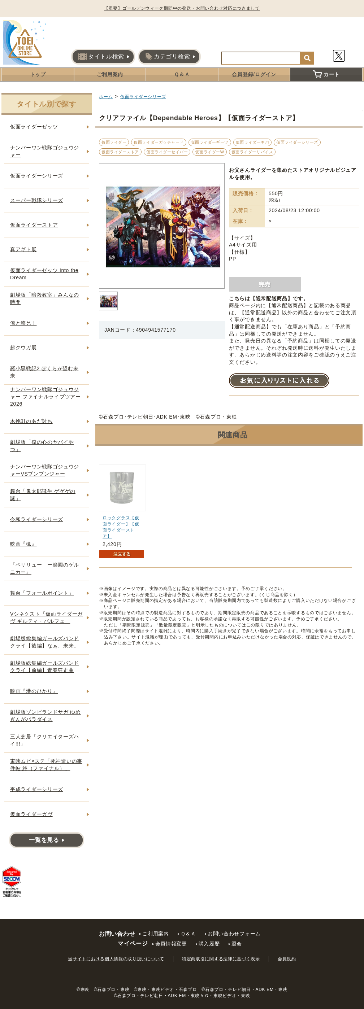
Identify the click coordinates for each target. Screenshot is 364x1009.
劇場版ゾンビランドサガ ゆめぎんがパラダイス (45, 715)
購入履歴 (209, 944)
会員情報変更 (171, 944)
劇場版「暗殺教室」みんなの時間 (44, 298)
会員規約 (287, 958)
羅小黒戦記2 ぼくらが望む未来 (44, 372)
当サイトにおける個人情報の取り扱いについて (116, 958)
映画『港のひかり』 (34, 691)
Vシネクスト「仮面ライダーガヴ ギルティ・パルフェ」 (46, 617)
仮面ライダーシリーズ (143, 96)
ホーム (106, 96)
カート (326, 74)
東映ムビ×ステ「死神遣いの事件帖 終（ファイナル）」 (46, 764)
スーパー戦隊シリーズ (36, 200)
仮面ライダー (113, 142)
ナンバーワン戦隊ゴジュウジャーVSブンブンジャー (44, 470)
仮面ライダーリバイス (252, 152)
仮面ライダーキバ (252, 142)
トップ (38, 74)
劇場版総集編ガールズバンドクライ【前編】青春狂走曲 (44, 666)
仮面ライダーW (209, 152)
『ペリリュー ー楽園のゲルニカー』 (44, 568)
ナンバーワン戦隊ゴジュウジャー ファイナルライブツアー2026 (45, 396)
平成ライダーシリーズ (36, 789)
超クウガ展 (23, 347)
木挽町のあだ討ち (31, 421)
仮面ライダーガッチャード (159, 142)
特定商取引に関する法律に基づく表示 (221, 958)
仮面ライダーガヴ (31, 814)
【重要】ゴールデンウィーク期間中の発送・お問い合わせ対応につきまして (182, 8)
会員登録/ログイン (254, 74)
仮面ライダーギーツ (210, 142)
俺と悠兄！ (23, 323)
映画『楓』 (23, 544)
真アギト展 (23, 249)
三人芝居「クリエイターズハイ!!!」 (44, 740)
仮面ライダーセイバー (167, 152)
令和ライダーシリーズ (36, 519)
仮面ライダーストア (120, 152)
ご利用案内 (110, 74)
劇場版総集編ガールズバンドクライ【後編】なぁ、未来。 (44, 641)
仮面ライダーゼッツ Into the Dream (44, 273)
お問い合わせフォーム (234, 933)
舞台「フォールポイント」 (42, 593)
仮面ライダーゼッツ (34, 127)
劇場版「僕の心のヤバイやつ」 (42, 445)
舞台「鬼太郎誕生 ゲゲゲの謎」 (42, 494)
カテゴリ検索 (167, 56)
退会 (236, 944)
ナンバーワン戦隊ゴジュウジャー (44, 151)
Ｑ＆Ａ (182, 74)
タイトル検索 (101, 56)
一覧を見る (44, 840)
